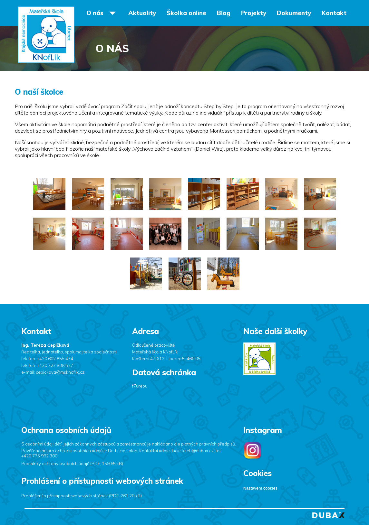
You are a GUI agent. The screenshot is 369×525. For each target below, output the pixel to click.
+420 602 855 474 (55, 358)
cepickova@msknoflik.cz (60, 372)
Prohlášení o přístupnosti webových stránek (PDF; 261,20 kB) (81, 495)
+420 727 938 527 (55, 365)
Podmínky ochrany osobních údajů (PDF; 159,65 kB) (72, 463)
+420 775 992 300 (39, 455)
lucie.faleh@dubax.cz (193, 450)
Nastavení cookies (260, 488)
